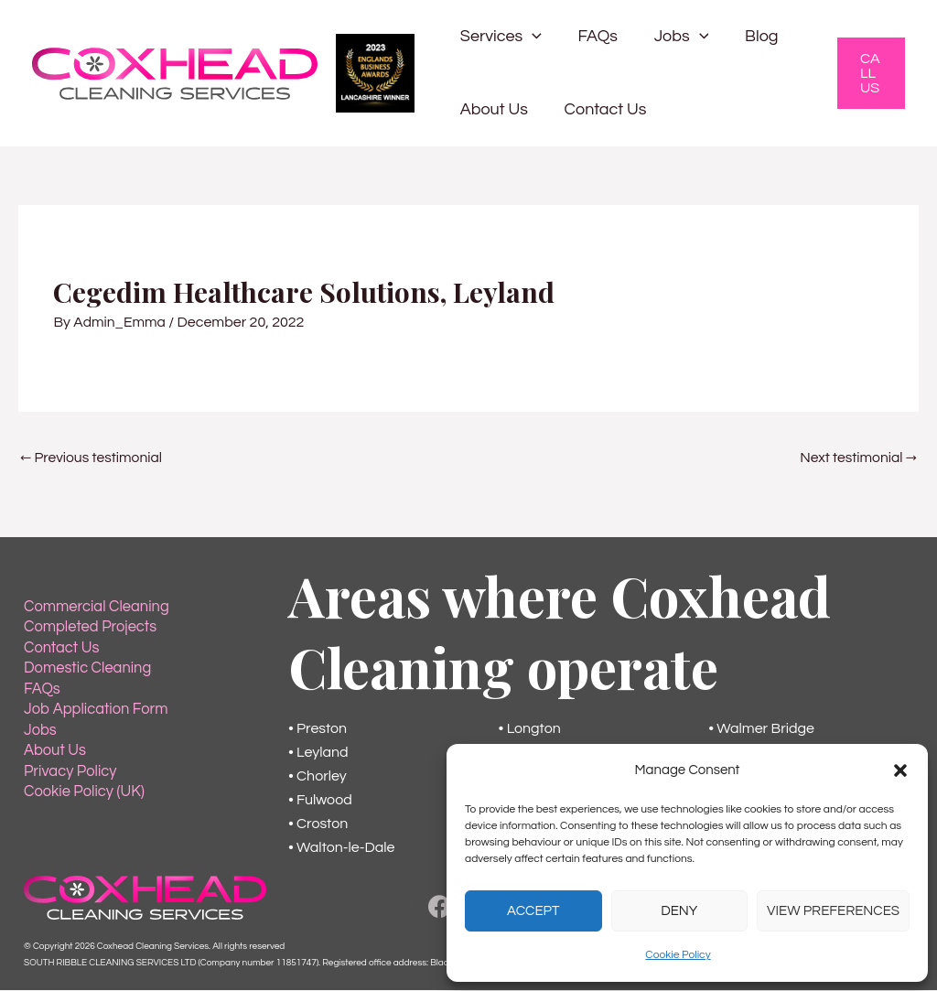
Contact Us (600, 109)
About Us (492, 109)
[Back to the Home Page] (145, 898)
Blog (749, 36)
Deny (679, 911)
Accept (533, 911)
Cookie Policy (677, 955)
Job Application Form (94, 710)
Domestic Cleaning (85, 669)
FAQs (592, 36)
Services (499, 36)
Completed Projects (88, 629)
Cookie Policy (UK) (82, 790)
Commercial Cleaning (94, 609)
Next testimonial (857, 458)
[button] (900, 770)
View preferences (833, 911)
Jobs (672, 36)
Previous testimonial (93, 458)
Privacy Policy (68, 770)
